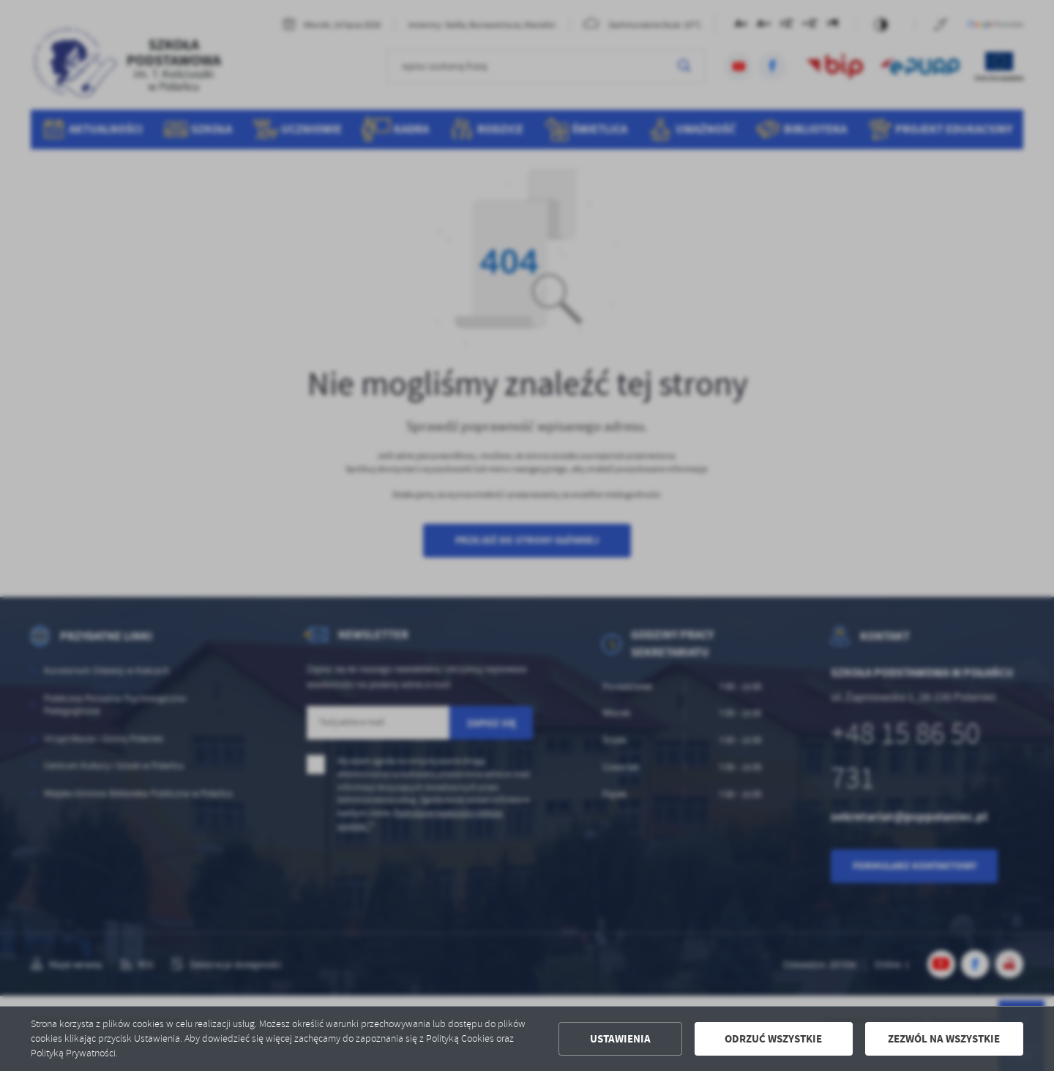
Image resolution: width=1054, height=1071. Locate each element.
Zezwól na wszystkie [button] (944, 1038)
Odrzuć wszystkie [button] (773, 1038)
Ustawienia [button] (620, 1038)
